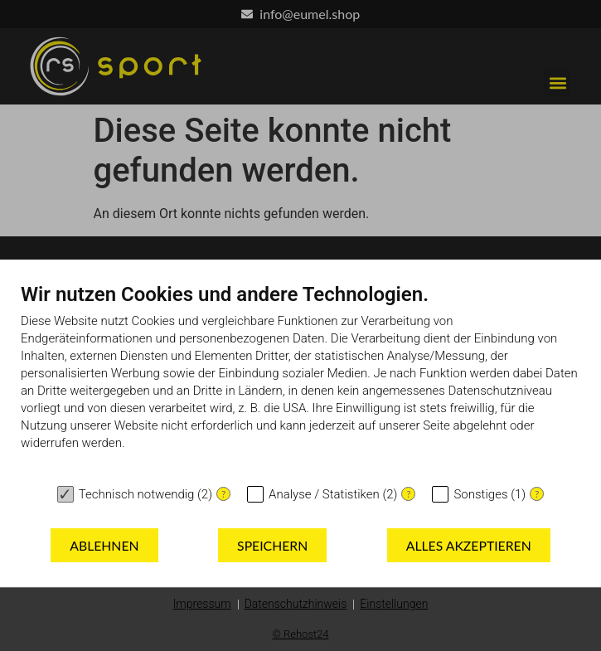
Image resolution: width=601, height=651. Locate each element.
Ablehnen (104, 545)
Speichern (272, 545)
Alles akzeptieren (468, 545)
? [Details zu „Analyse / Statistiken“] (408, 494)
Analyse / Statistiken (324, 494)
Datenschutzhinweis (296, 603)
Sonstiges (480, 494)
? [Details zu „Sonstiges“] (537, 494)
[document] (300, 379)
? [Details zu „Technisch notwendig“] (223, 494)
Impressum (202, 603)
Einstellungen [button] (394, 603)
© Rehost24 (300, 634)
